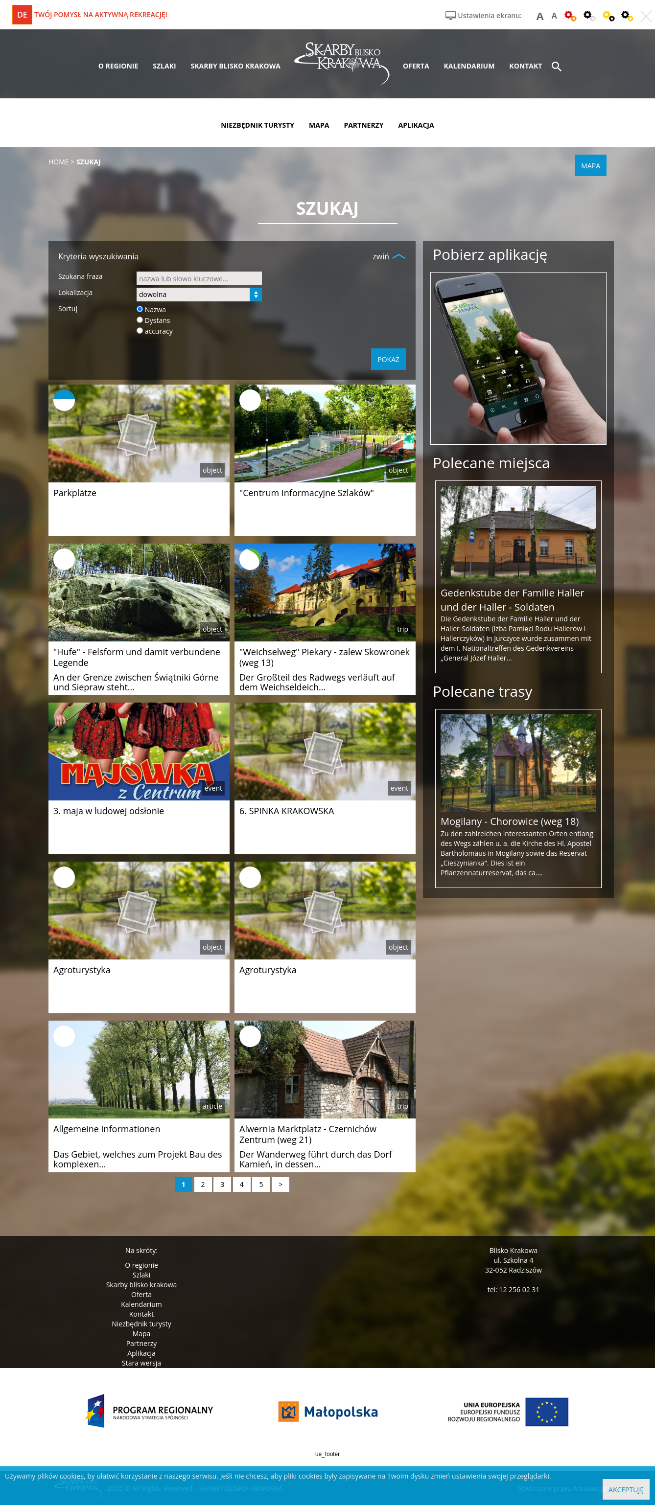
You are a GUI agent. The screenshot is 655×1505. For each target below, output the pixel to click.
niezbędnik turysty (257, 125)
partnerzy (363, 125)
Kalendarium (141, 1304)
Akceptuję (626, 1489)
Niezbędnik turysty (141, 1323)
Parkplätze (74, 493)
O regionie (141, 1265)
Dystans (157, 320)
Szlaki (141, 1274)
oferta (416, 65)
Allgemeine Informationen (106, 1129)
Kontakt (141, 1314)
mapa (319, 125)
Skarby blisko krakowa (141, 1284)
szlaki (164, 65)
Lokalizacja (75, 292)
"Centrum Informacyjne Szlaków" (306, 493)
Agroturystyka (82, 970)
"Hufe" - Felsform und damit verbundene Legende (136, 657)
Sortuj (67, 308)
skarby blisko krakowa (236, 65)
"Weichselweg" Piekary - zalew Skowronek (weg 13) (324, 657)
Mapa (142, 1333)
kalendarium (469, 65)
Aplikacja (141, 1353)
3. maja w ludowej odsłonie (108, 811)
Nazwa (155, 309)
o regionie (118, 65)
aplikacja (416, 125)
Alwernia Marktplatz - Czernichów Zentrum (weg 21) (307, 1134)
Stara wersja (141, 1363)
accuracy (159, 331)
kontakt (525, 65)
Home (58, 161)
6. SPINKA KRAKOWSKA (286, 811)
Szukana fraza (80, 276)
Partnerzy (141, 1343)
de (22, 14)
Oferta (141, 1294)
